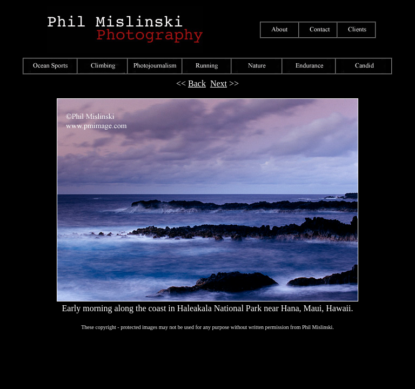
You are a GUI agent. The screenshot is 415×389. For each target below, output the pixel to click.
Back (197, 83)
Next (218, 83)
